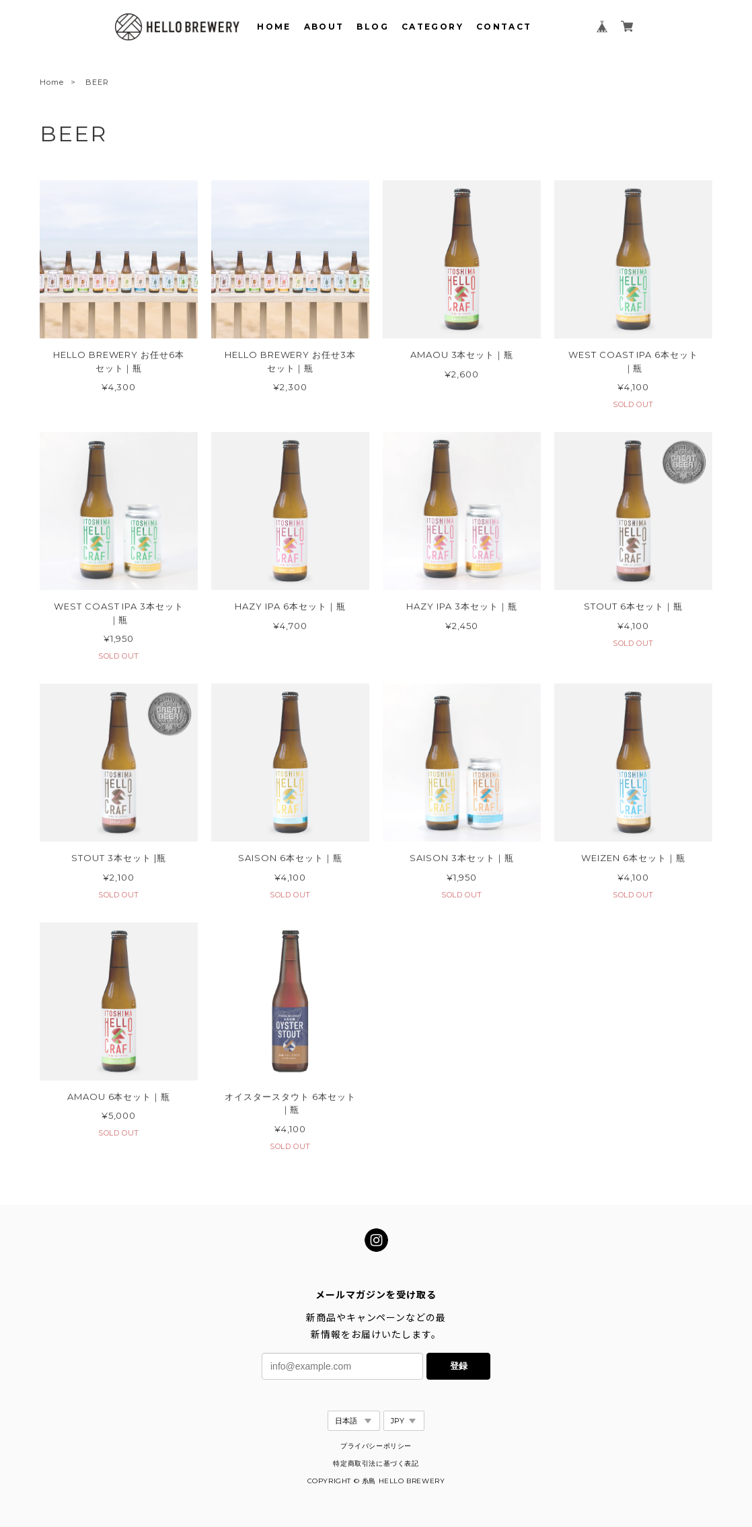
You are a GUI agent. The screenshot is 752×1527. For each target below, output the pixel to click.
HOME (274, 27)
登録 (458, 1366)
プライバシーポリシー (376, 1446)
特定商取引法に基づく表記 (375, 1463)
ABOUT (324, 27)
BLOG (372, 27)
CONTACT (504, 27)
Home (52, 84)
